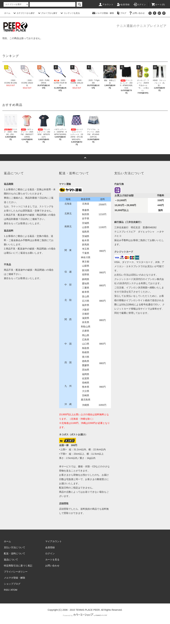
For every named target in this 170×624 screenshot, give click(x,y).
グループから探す (47, 13)
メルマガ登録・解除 (103, 13)
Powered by (85, 615)
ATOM (14, 589)
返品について (11, 559)
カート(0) (158, 4)
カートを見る (52, 559)
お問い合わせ (136, 13)
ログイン (139, 4)
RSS (6, 589)
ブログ (121, 13)
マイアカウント (53, 541)
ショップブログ (12, 583)
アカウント (105, 4)
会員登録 (123, 4)
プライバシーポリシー (16, 571)
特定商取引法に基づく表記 (18, 565)
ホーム (7, 13)
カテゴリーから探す (23, 13)
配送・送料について (14, 553)
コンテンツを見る (70, 13)
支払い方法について (14, 547)
